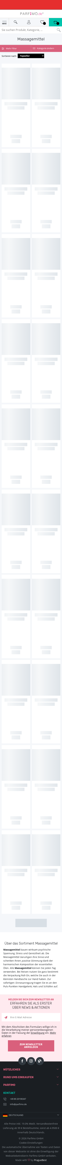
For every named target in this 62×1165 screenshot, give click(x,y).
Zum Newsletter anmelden (31, 1046)
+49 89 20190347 (18, 1098)
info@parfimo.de (18, 1104)
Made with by (31, 1160)
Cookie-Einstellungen (31, 1142)
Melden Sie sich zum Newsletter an (31, 1004)
